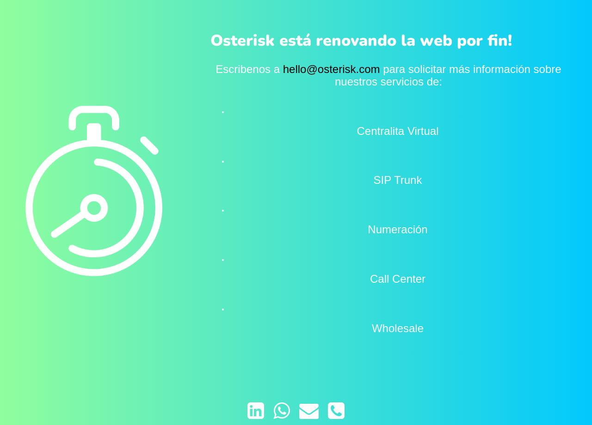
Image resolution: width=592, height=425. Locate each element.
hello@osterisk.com (331, 69)
